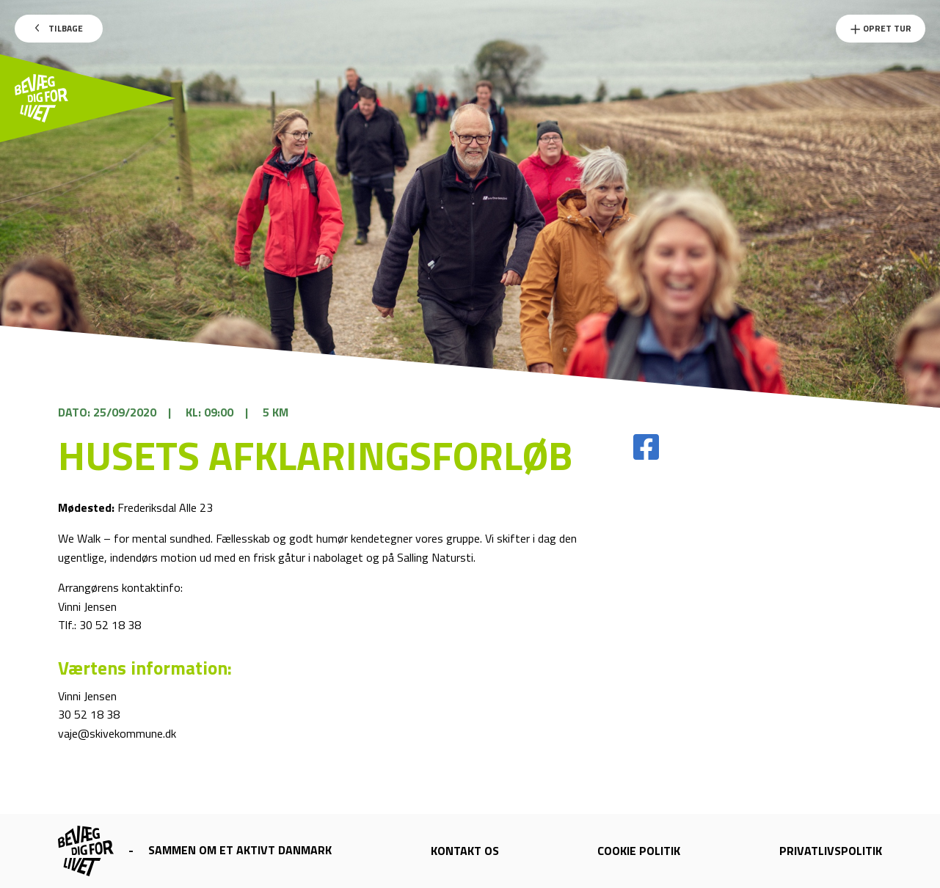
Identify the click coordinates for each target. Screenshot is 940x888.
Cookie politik (638, 850)
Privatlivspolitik (830, 850)
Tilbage (59, 28)
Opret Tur (880, 28)
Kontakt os (465, 850)
